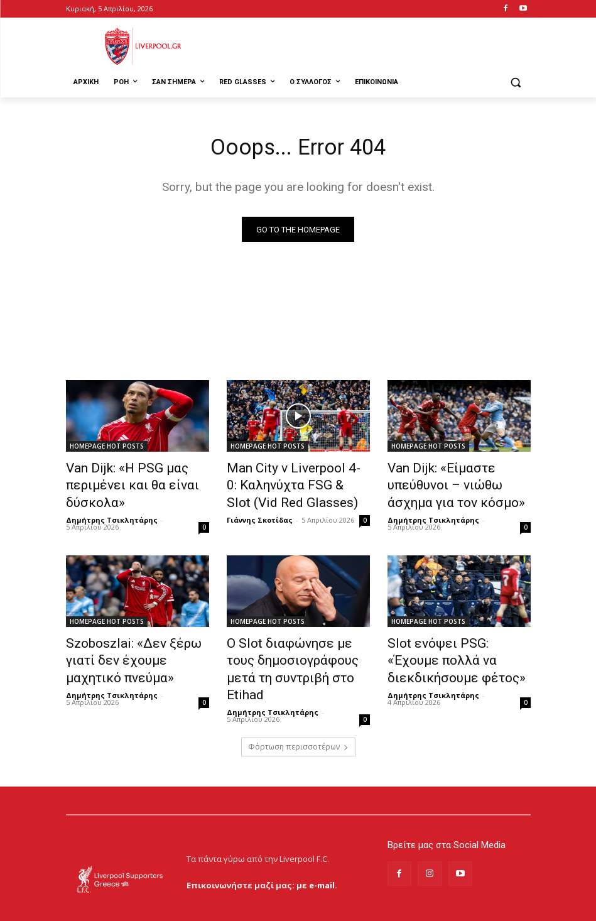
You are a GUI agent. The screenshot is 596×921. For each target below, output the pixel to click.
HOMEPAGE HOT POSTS (107, 449)
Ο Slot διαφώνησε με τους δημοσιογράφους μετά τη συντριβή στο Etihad (290, 649)
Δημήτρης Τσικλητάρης (112, 513)
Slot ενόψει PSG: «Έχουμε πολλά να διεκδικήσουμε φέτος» (449, 649)
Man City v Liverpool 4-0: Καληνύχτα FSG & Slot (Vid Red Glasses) (290, 484)
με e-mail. (316, 851)
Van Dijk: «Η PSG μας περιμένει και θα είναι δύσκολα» (120, 484)
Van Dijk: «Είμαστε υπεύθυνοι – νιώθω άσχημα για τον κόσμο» (458, 484)
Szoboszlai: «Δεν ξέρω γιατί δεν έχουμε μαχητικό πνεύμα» (134, 649)
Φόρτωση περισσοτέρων (298, 713)
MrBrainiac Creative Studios (173, 908)
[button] (516, 82)
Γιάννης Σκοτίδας (260, 513)
